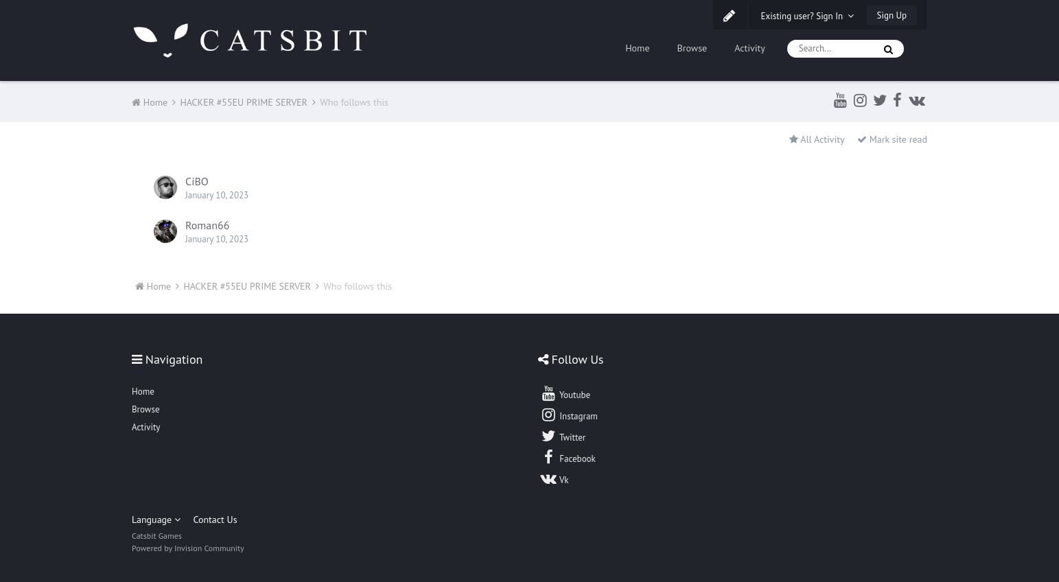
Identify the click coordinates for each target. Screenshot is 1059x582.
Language (156, 519)
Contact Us (215, 519)
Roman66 (207, 225)
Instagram (569, 414)
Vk (554, 478)
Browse (692, 48)
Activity (749, 48)
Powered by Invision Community (188, 548)
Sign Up (892, 15)
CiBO (197, 181)
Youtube (565, 393)
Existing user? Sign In (807, 16)
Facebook (568, 457)
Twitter (562, 435)
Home (637, 48)
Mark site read (892, 139)
